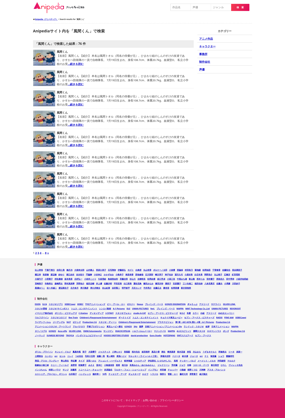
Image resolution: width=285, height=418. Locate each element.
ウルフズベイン (42, 317)
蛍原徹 (46, 274)
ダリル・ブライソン (44, 351)
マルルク (231, 360)
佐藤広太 (157, 287)
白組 (202, 313)
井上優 (99, 283)
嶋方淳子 (159, 274)
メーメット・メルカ (207, 360)
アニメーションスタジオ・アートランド (53, 326)
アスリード (204, 304)
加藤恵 (73, 369)
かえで (145, 374)
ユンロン (49, 356)
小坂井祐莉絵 (242, 279)
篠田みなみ (148, 283)
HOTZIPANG (169, 335)
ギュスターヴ (134, 374)
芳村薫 (174, 365)
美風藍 (127, 351)
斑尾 (118, 365)
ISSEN (38, 304)
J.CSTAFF (110, 313)
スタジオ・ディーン (108, 322)
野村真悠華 (69, 283)
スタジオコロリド (59, 317)
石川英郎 (149, 274)
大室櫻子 (92, 351)
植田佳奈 (199, 283)
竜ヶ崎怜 (111, 356)
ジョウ (182, 365)
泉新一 (239, 351)
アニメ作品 (206, 38)
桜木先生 (136, 351)
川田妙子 (236, 283)
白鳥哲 (138, 270)
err (56, 356)
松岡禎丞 (206, 270)
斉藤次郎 (124, 279)
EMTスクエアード (185, 335)
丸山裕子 (218, 274)
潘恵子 (168, 283)
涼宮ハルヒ (91, 360)
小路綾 (183, 369)
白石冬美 (198, 274)
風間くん (62, 51)
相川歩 (125, 365)
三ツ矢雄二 (188, 283)
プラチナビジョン (165, 322)
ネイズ (82, 360)
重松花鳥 (137, 283)
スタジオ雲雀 (41, 308)
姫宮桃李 (146, 351)
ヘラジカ (154, 374)
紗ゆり (61, 274)
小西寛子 (49, 279)
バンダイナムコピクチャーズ (89, 335)
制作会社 (204, 61)
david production (139, 335)
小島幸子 (120, 274)
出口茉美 (128, 283)
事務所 (203, 54)
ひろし (224, 365)
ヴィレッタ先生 (236, 365)
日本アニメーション (220, 326)
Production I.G (90, 322)
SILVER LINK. (229, 304)
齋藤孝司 (230, 356)
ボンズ (226, 331)
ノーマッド (40, 335)
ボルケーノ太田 (160, 270)
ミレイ (70, 356)
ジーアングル (59, 322)
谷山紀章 (106, 287)
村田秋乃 (189, 270)
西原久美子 (101, 270)
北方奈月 (74, 287)
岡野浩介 (208, 274)
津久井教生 (95, 287)
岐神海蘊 (128, 360)
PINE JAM (229, 317)
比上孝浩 (39, 270)
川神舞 (202, 369)
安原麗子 (177, 283)
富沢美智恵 (186, 287)
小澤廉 (227, 283)
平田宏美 (118, 283)
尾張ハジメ (121, 356)
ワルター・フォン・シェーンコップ (130, 369)
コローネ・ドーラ (201, 365)
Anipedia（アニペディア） (60, 8)
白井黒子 (73, 374)
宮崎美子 (39, 283)
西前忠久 (220, 279)
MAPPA (180, 308)
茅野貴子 (194, 374)
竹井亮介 (148, 287)
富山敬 (192, 279)
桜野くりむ (193, 369)
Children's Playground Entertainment (137, 322)
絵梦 (208, 326)
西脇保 (180, 270)
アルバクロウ (79, 326)
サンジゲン (108, 331)
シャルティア (140, 360)
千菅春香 (216, 270)
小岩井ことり (90, 279)
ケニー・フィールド (60, 365)
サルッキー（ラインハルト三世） (143, 356)
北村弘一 (78, 279)
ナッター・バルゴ (188, 360)
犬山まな (197, 351)
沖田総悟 (221, 360)
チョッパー (173, 369)
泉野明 (74, 365)
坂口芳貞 (161, 279)
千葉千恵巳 (50, 270)
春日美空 (215, 365)
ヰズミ (131, 270)
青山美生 (65, 360)
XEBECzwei (70, 304)
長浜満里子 (237, 270)
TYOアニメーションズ (95, 304)
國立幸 (38, 274)
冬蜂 (189, 365)
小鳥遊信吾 (109, 365)
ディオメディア (97, 313)
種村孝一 (97, 374)
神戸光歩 (169, 274)
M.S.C (182, 313)
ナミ (206, 356)
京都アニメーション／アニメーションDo (163, 326)
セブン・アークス (203, 335)
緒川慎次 (203, 374)
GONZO (128, 326)
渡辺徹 (54, 274)
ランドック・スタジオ (194, 326)
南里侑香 (129, 274)
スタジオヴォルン (123, 313)
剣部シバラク (55, 369)
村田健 (163, 369)
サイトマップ (133, 400)
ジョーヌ (194, 356)
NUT (69, 322)
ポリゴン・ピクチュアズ (66, 313)
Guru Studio (156, 335)
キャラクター (207, 46)
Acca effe (62, 331)
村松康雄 (59, 279)
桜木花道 (181, 351)
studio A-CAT (139, 313)
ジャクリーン (164, 365)
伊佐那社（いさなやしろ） (160, 360)
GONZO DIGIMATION (175, 304)
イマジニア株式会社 (44, 313)
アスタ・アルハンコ (216, 369)
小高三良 (171, 279)
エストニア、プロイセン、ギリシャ (51, 374)
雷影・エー (173, 374)
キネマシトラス (214, 331)
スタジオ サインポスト (59, 308)
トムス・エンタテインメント (84, 308)
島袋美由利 (113, 279)
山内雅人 (90, 270)
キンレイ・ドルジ (63, 351)
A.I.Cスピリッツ (184, 331)
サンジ (66, 369)
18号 (104, 374)
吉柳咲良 (141, 279)
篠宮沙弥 (159, 283)
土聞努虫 (39, 356)
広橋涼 (227, 274)
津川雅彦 (84, 287)
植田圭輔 (90, 283)
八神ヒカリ (117, 351)
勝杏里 (166, 287)
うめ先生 (79, 356)
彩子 (85, 351)
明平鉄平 (126, 287)
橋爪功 (69, 270)
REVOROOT (235, 308)
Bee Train (73, 317)
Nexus (140, 304)
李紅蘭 (74, 360)
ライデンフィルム (43, 322)
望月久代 (179, 274)
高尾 (176, 360)
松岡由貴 (151, 279)
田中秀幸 (230, 279)
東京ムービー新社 (115, 326)
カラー (196, 313)
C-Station (83, 313)
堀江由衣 (70, 274)
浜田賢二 (116, 287)
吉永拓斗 (80, 274)
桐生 (163, 351)
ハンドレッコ (85, 374)
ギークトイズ (124, 317)
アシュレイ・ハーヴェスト (110, 360)
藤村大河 (184, 374)
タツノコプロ (41, 331)
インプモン (153, 369)
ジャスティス (104, 351)
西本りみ (201, 279)
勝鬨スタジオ (199, 331)
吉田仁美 (61, 270)
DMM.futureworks (92, 331)
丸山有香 (147, 270)
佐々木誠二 (52, 287)
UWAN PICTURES (140, 308)
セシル (62, 356)
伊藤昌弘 (122, 270)
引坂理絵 (102, 279)
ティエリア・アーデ (117, 374)
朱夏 (189, 313)
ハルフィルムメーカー (142, 331)
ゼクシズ (77, 322)
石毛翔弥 (112, 270)
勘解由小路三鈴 (42, 365)
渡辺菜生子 (64, 287)
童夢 (141, 326)
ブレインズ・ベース (154, 304)
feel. (152, 308)
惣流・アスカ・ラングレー (47, 360)
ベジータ (176, 356)
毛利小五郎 (90, 356)
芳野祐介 (80, 283)
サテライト (216, 304)
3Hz (135, 326)
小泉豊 (172, 270)
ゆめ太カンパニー (226, 313)
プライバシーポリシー (172, 400)
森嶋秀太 (59, 283)
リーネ (231, 351)
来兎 (189, 351)
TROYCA (70, 335)
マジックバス (160, 331)
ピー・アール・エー (116, 304)
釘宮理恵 (236, 274)
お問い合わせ (150, 400)
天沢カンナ (137, 287)
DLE (128, 308)
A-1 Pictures (119, 308)
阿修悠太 (223, 351)
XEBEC (80, 304)
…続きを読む (76, 64)
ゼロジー (131, 304)
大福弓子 (39, 279)
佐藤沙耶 (108, 283)
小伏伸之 (98, 274)
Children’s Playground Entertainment (98, 317)
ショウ (221, 356)
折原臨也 (108, 369)
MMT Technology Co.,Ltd (197, 308)
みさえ (91, 365)
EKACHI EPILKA (122, 331)
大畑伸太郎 (79, 270)
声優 (202, 69)
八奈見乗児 (209, 283)
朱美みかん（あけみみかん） (143, 365)
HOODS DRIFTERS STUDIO (116, 335)
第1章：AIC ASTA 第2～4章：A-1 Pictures (194, 322)
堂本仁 (99, 365)
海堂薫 (213, 356)
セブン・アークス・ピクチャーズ (163, 313)
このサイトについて (112, 400)
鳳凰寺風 (77, 351)
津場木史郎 (165, 356)
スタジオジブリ (56, 304)
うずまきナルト (210, 351)
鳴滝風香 (171, 351)
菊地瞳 (198, 270)
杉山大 (133, 279)
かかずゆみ (109, 274)
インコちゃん (41, 369)
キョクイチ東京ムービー (171, 317)
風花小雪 (156, 351)
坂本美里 (68, 279)
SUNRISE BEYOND (55, 335)
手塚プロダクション (96, 326)
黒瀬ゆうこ (40, 287)
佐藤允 (219, 283)
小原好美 (189, 274)
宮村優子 (210, 279)
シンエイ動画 (105, 308)
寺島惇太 (49, 283)
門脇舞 (89, 274)
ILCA (44, 304)
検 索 (240, 7)
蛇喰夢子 (83, 365)
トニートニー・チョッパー (90, 369)
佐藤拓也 (226, 270)
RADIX (219, 317)
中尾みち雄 (182, 279)
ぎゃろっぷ (192, 304)
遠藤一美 (101, 356)
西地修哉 (139, 274)
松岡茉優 (175, 287)
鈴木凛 (185, 356)
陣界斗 (163, 374)
